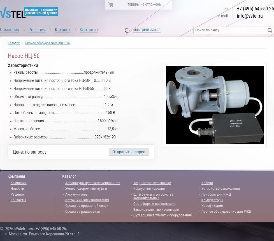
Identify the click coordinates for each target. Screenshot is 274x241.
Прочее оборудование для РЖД (48, 43)
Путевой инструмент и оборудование (162, 215)
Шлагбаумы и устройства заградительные (153, 196)
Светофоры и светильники (154, 203)
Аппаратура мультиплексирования (92, 182)
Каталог (63, 30)
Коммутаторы (212, 200)
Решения (37, 30)
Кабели (207, 182)
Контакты (89, 30)
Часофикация (212, 205)
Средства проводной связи (86, 205)
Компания (9, 30)
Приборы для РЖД (216, 194)
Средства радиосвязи (82, 211)
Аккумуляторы (77, 194)
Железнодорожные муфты (86, 188)
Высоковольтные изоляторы (156, 209)
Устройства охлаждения (220, 188)
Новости (17, 188)
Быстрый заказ (147, 29)
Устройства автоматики (152, 182)
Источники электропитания (87, 200)
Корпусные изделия (149, 188)
